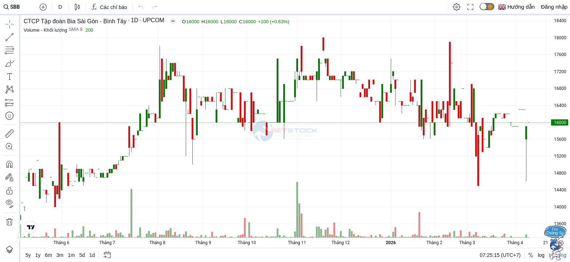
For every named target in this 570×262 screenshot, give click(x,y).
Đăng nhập (554, 7)
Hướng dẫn (521, 7)
